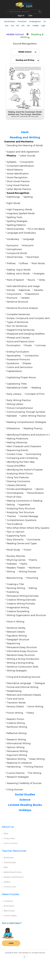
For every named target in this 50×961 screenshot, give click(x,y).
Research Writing (16, 739)
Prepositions (32, 294)
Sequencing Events (17, 450)
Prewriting (32, 578)
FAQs (5, 834)
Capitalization (14, 371)
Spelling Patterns (16, 225)
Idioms (39, 489)
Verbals (25, 298)
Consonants (26, 162)
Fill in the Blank (36, 229)
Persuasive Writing (17, 751)
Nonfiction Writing (17, 727)
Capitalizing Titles (17, 383)
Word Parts (33, 257)
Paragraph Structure (18, 639)
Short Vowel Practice (18, 181)
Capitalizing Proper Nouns (21, 377)
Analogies (39, 273)
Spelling (28, 197)
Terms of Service (10, 843)
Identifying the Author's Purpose (25, 469)
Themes (11, 516)
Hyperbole (24, 504)
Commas (41, 345)
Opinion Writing (15, 747)
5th (23, 26)
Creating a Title (15, 584)
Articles (11, 290)
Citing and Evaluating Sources (23, 677)
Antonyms (28, 245)
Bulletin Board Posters (12, 872)
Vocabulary (13, 239)
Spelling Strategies (17, 221)
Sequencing (13, 643)
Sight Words (13, 203)
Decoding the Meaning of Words (25, 145)
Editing (33, 588)
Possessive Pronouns (18, 359)
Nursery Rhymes (16, 556)
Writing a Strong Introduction (23, 659)
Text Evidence (14, 524)
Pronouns (12, 298)
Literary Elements (16, 485)
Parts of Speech (15, 280)
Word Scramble (15, 229)
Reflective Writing (17, 733)
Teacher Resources (14, 850)
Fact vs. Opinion (15, 531)
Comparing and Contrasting (22, 458)
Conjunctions (14, 294)
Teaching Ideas (9, 862)
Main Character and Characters (24, 446)
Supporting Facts (16, 535)
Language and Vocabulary (21, 233)
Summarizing (33, 454)
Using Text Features (18, 477)
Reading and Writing (25, 137)
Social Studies (25, 794)
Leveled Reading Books (25, 805)
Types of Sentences (17, 322)
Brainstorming (15, 578)
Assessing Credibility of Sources (24, 783)
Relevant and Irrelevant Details (24, 695)
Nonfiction (34, 567)
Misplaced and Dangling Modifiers (26, 333)
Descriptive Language (19, 683)
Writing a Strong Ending (20, 663)
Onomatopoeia (15, 493)
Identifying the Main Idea (21, 462)
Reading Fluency (33, 428)
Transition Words (16, 702)
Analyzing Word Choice (20, 473)
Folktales (12, 564)
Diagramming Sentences (21, 330)
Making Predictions (17, 438)
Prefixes (11, 263)
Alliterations (13, 428)
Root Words (38, 263)
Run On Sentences (17, 326)
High (43, 26)
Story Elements (15, 539)
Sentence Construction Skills (22, 666)
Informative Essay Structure (22, 651)
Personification (35, 493)
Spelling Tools (14, 217)
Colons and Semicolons (20, 367)
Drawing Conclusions (18, 481)
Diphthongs (13, 197)
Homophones (14, 249)
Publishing (13, 592)
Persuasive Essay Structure (22, 647)
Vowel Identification (18, 173)
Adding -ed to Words (18, 273)
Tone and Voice (15, 698)
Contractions (32, 355)
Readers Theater (16, 567)
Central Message (29, 516)
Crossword (7, 901)
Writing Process (27, 571)
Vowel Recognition (17, 177)
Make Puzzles (10, 894)
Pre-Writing (34, 773)
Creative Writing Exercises (21, 599)
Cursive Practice (16, 773)
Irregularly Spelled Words (21, 213)
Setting (11, 504)
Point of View (14, 497)
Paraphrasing (14, 691)
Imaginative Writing (18, 607)
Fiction (27, 549)
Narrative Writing (16, 759)
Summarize (33, 539)
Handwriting (14, 766)
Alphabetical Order (17, 387)
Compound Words (17, 253)
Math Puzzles (8, 911)
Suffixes (23, 263)
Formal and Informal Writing (22, 687)
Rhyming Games (16, 560)
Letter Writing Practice (33, 415)
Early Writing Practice (19, 400)
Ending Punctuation (18, 351)
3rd (12, 26)
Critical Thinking (9, 916)
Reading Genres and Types (22, 543)
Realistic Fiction (15, 719)
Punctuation (14, 345)
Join (11, 943)
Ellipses (27, 363)
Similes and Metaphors (19, 489)
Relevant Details (16, 631)
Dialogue (40, 683)
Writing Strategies (17, 670)
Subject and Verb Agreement (23, 151)
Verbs (42, 280)
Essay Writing (37, 759)
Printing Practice (33, 766)
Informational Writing (19, 743)
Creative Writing (16, 723)
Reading (36, 387)
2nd (6, 26)
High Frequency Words (19, 209)
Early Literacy (14, 394)
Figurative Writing (17, 635)
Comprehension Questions (21, 520)
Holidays (25, 810)
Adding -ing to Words (18, 269)
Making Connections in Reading (24, 500)
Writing (11, 571)
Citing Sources (15, 789)
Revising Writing (16, 588)
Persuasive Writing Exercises (23, 596)
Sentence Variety (16, 628)
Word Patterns (15, 169)
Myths (24, 564)
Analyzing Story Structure (21, 508)
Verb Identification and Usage (23, 286)
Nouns (31, 280)
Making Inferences (17, 442)
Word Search (8, 906)
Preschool (22, 21)
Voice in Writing (15, 621)
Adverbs (38, 290)
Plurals (28, 345)
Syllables (11, 162)
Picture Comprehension (20, 408)
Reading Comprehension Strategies (26, 422)
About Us (8, 826)
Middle (36, 26)
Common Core (9, 887)
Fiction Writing (15, 713)
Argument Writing (17, 755)
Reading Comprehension (13, 877)
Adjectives (24, 290)
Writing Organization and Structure (26, 615)
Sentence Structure (17, 301)
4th (17, 26)
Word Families (15, 257)
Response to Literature (19, 763)
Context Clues (14, 454)
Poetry (30, 713)
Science (24, 799)
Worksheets (9, 21)
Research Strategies (18, 777)
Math (25, 132)
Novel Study (13, 549)
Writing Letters (15, 404)
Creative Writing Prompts (21, 603)
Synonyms (12, 245)
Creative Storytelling (18, 611)
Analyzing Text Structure (20, 512)
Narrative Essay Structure (21, 655)
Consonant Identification (20, 166)
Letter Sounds (27, 155)
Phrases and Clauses (18, 337)
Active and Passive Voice (20, 341)
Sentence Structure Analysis (22, 308)
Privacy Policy (8, 838)
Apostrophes (14, 355)
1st (44, 21)
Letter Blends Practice (19, 189)
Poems (33, 560)
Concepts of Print (34, 394)
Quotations (13, 363)
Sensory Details (15, 706)
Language (28, 239)
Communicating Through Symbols (26, 412)
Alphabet (12, 415)
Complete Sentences (18, 314)
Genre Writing (35, 706)
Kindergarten (35, 21)
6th (28, 26)
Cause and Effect (16, 465)
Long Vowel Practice (18, 185)
